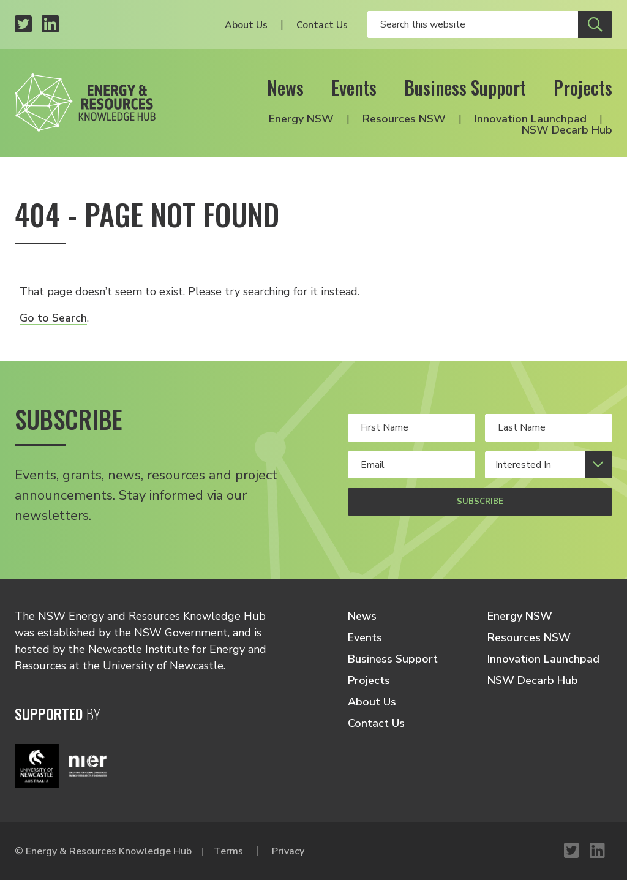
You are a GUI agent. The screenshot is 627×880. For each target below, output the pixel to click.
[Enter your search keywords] (472, 24)
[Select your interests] (548, 464)
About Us (246, 25)
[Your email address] (411, 464)
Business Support (465, 87)
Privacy (288, 851)
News (285, 87)
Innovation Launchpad (531, 118)
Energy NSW (301, 118)
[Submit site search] (595, 24)
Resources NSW (404, 118)
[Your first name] (411, 427)
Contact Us (322, 25)
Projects (583, 87)
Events (354, 87)
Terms (228, 851)
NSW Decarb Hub (567, 129)
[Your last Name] (548, 427)
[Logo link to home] (85, 102)
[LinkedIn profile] (50, 25)
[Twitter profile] (23, 25)
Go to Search (53, 317)
